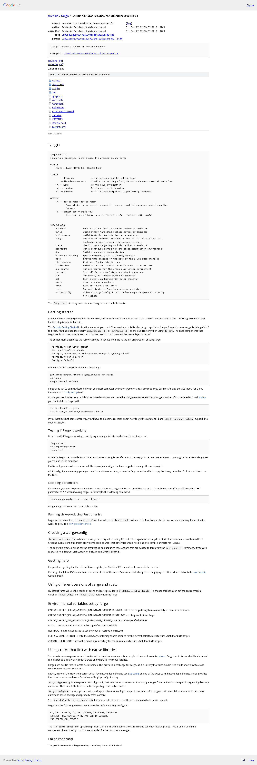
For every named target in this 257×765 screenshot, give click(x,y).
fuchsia (53, 16)
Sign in (250, 5)
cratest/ (56, 80)
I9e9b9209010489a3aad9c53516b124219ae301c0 (92, 53)
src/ (54, 92)
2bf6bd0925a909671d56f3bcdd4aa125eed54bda (88, 34)
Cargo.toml (58, 107)
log (129, 23)
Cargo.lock (57, 103)
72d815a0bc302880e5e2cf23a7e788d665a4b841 (88, 38)
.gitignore (57, 96)
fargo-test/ (58, 84)
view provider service (80, 523)
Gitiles (20, 760)
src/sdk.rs (53, 64)
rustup (202, 397)
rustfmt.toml (59, 126)
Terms (37, 760)
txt (243, 759)
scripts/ (56, 88)
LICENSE (56, 115)
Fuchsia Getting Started (65, 327)
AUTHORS (57, 99)
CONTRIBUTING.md (63, 111)
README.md (59, 123)
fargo (65, 16)
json (251, 759)
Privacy (28, 760)
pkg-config (133, 673)
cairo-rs (162, 656)
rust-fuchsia (200, 572)
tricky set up (71, 392)
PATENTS (57, 119)
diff (119, 38)
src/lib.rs (52, 60)
